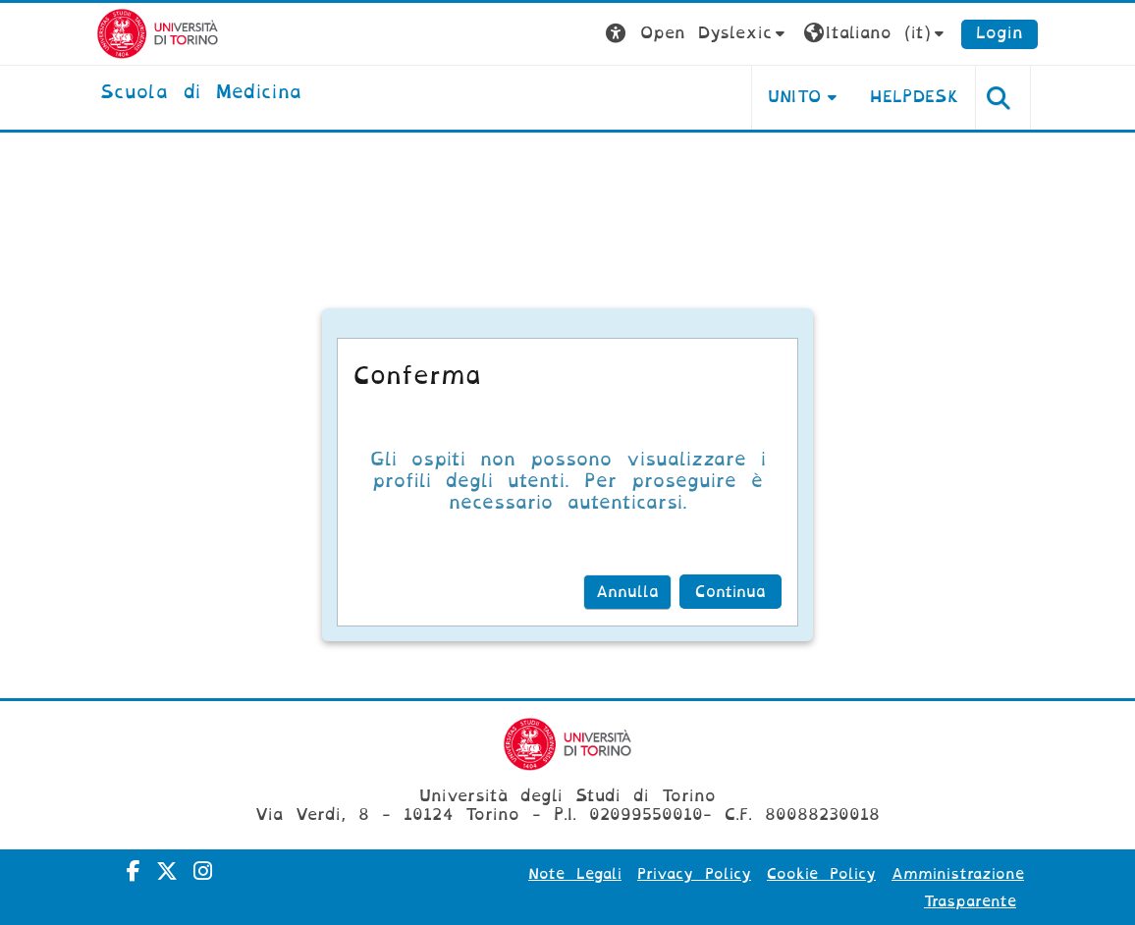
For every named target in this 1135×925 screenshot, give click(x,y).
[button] (697, 34)
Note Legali (575, 874)
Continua (730, 592)
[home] (200, 93)
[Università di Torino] (157, 33)
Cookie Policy (821, 874)
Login (999, 33)
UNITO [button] (795, 96)
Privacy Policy (694, 874)
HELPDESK (914, 96)
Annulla (627, 592)
